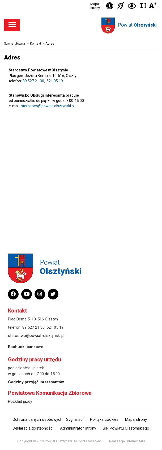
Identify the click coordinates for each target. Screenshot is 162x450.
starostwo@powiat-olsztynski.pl (48, 106)
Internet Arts (135, 441)
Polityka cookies (104, 419)
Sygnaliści (74, 419)
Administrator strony (78, 428)
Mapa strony (95, 6)
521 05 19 (54, 81)
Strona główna (14, 43)
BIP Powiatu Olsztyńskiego (126, 428)
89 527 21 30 (33, 81)
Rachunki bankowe (25, 346)
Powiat (137, 25)
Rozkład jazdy (20, 401)
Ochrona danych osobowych (37, 419)
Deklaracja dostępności (33, 428)
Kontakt (35, 43)
